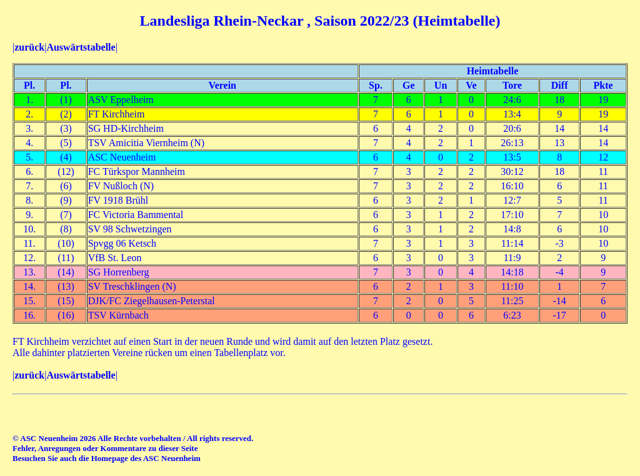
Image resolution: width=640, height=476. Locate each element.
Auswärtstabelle (80, 47)
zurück (29, 47)
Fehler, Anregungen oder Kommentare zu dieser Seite (105, 448)
